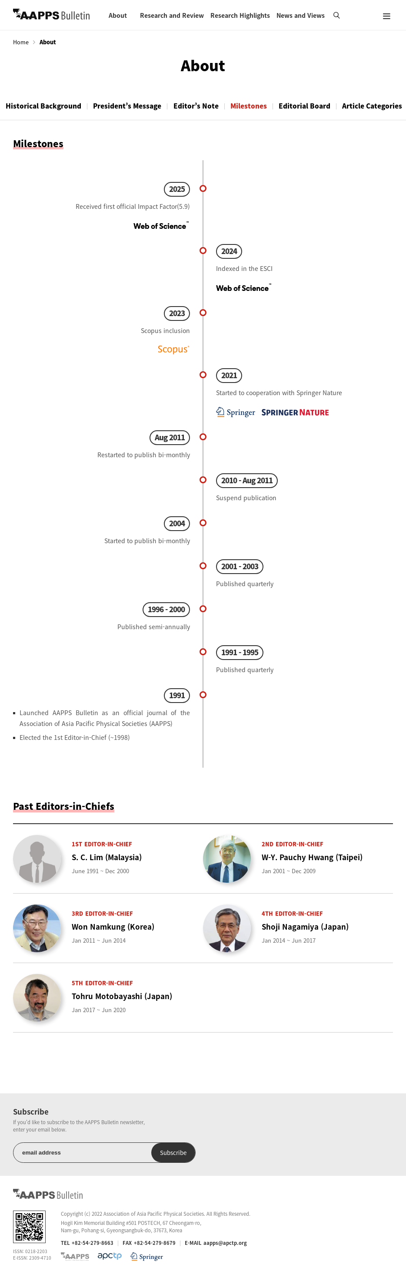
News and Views (300, 15)
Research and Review (172, 15)
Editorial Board (313, 106)
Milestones (255, 106)
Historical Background (44, 106)
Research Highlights (240, 15)
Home (21, 42)
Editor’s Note (200, 106)
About (118, 15)
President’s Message (130, 106)
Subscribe (164, 1152)
